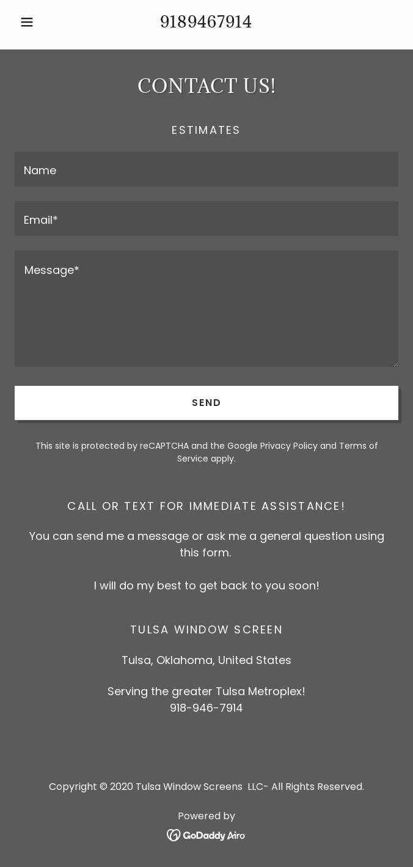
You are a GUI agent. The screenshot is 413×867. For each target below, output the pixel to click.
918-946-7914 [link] (206, 707)
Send (207, 403)
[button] (43, 22)
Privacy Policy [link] (289, 446)
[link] (207, 834)
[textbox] (206, 169)
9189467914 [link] (206, 21)
